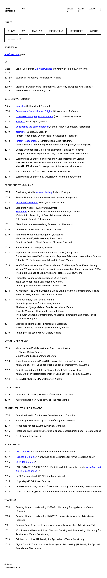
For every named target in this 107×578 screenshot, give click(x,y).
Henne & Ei (21, 211)
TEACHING (37, 31)
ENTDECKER (23, 451)
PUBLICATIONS (56, 31)
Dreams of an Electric (27, 202)
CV (23, 31)
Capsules (20, 106)
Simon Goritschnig (9, 10)
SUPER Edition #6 (25, 462)
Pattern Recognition (26, 140)
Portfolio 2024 (12, 54)
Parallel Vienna (45, 116)
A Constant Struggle (26, 116)
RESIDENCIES (76, 31)
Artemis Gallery (44, 192)
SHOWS (11, 31)
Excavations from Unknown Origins (34, 111)
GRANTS (94, 31)
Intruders (20, 121)
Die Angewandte (43, 68)
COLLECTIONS (14, 39)
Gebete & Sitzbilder (26, 456)
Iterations (20, 131)
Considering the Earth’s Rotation (32, 126)
